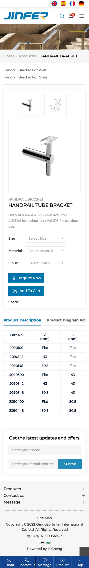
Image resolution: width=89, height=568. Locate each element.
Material (15, 251)
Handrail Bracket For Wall (25, 70)
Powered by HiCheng (44, 549)
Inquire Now (30, 278)
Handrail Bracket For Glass (25, 77)
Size (11, 238)
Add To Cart (29, 291)
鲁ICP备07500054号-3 (44, 536)
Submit (70, 464)
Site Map (44, 518)
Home (9, 56)
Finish (13, 263)
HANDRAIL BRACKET (58, 56)
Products (27, 56)
